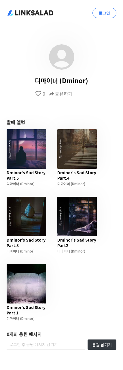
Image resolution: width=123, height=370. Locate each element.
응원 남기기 (102, 345)
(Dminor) (27, 183)
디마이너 (13, 183)
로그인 (104, 13)
